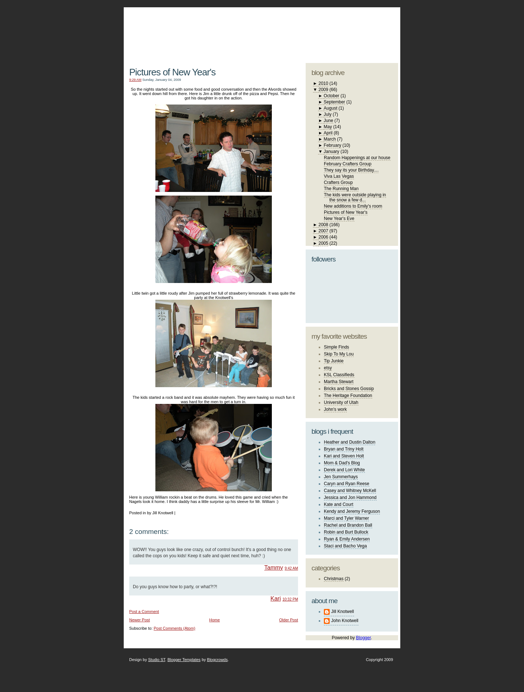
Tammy (273, 568)
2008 (323, 224)
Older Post (288, 620)
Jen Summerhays (341, 476)
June (328, 120)
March (330, 139)
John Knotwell (344, 620)
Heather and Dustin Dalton (349, 442)
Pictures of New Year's (172, 72)
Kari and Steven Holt (344, 456)
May (328, 126)
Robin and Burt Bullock (346, 532)
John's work (335, 409)
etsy (328, 367)
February (332, 145)
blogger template (371, 25)
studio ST (341, 31)
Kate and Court (338, 504)
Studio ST (156, 659)
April (328, 132)
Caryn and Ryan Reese (346, 483)
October (332, 95)
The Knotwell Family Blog (211, 29)
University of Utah (341, 402)
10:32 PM (290, 599)
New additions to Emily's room (353, 206)
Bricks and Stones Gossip (349, 388)
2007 (323, 230)
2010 (323, 83)
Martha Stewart (338, 381)
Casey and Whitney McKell (350, 490)
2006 (323, 237)
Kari (275, 598)
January (332, 151)
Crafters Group (338, 182)
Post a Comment (144, 611)
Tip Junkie (334, 360)
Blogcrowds (217, 659)
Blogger (363, 637)
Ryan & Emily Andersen (347, 539)
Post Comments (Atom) (174, 628)
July (328, 114)
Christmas (334, 578)
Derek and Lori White (344, 469)
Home (214, 620)
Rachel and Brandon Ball (348, 525)
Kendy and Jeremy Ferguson (352, 511)
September (334, 102)
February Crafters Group (348, 163)
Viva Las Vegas (339, 176)
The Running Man (341, 188)
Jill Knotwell (342, 611)
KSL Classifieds (339, 374)
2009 (323, 89)
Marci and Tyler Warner (346, 518)
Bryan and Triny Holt (344, 449)
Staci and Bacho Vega (345, 546)
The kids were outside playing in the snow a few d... (355, 197)
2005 (323, 243)
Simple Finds (336, 347)
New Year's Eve (339, 218)
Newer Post (139, 620)
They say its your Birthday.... (351, 170)
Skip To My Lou (339, 354)
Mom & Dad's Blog (342, 462)
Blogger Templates (184, 659)
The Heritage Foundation (348, 395)
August (330, 108)
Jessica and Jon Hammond (350, 497)
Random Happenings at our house (357, 157)
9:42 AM (291, 568)
